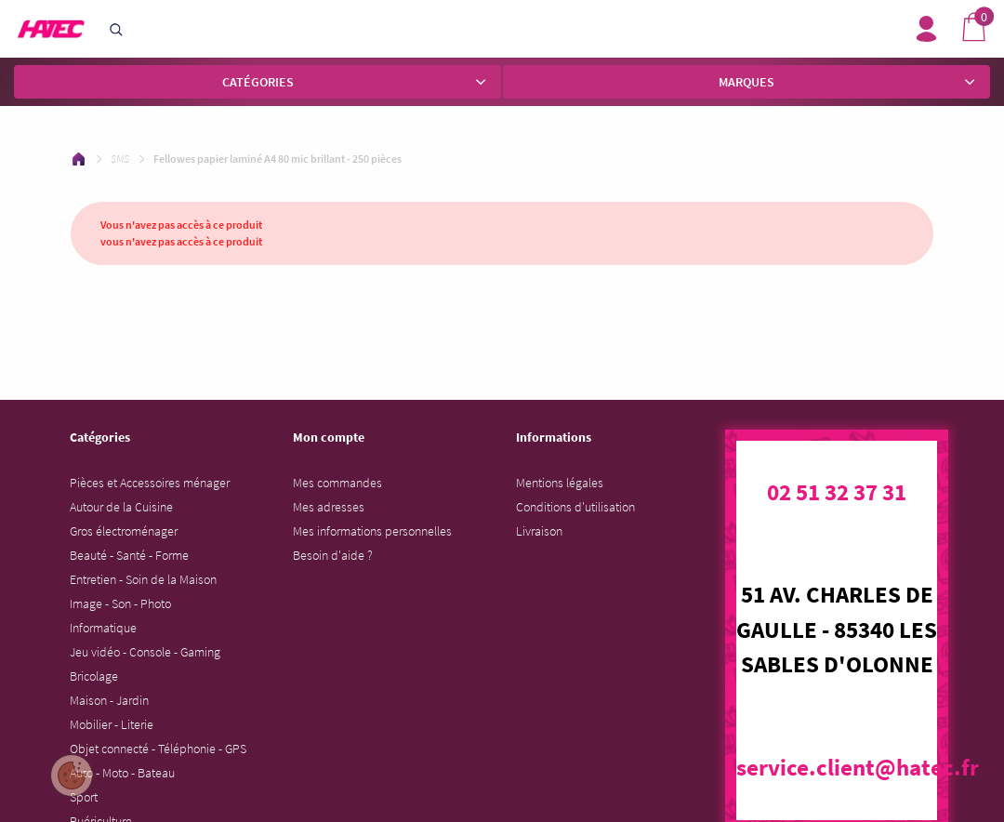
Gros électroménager (124, 531)
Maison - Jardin (109, 700)
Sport (84, 797)
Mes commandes (337, 482)
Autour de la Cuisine (121, 506)
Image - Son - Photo (120, 603)
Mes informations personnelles (372, 531)
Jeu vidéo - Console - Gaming (145, 651)
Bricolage (94, 676)
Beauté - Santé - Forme (129, 555)
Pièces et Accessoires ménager (150, 482)
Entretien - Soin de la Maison (143, 579)
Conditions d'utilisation (575, 506)
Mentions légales (559, 482)
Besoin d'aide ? (333, 555)
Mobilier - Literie (111, 724)
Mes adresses (328, 506)
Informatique (103, 627)
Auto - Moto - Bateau (122, 772)
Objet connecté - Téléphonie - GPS (158, 748)
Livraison (539, 531)
